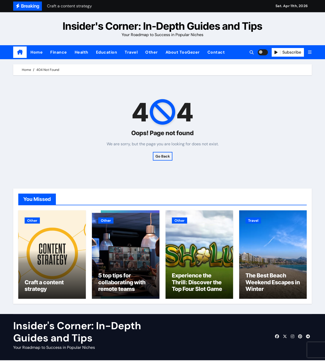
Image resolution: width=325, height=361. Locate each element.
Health (81, 52)
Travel (131, 52)
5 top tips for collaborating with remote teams (121, 283)
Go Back (162, 156)
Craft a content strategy (44, 286)
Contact (216, 52)
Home (36, 52)
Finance (58, 52)
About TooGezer (183, 52)
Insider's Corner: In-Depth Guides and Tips (162, 26)
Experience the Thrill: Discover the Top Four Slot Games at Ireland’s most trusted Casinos (198, 289)
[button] (310, 52)
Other (151, 52)
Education (106, 52)
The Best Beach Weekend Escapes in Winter (273, 283)
